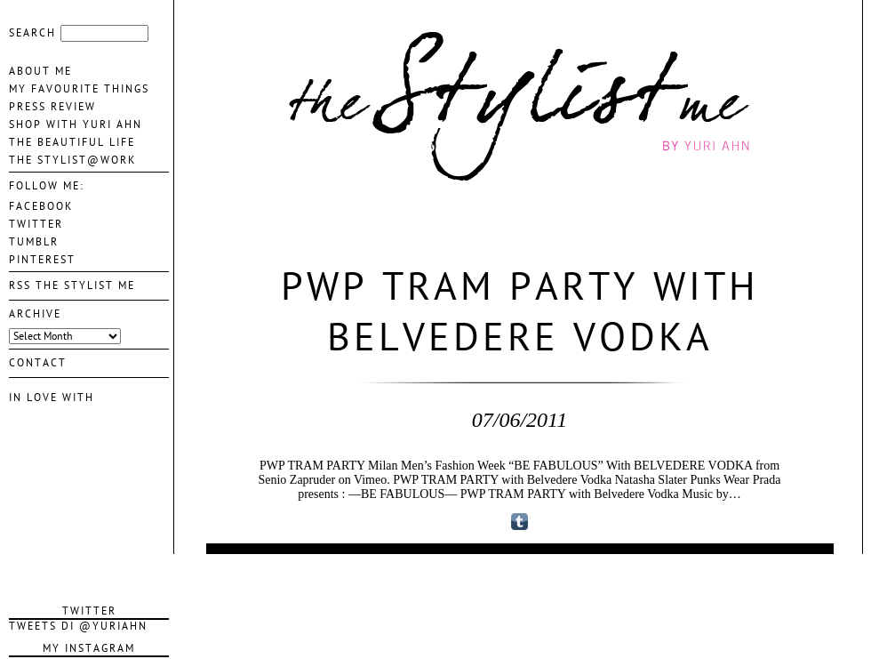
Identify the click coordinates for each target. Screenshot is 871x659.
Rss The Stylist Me (72, 285)
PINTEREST (42, 259)
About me (40, 71)
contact (38, 363)
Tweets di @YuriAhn (78, 626)
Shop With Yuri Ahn (75, 124)
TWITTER (36, 224)
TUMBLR (34, 242)
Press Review (52, 106)
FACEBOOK (41, 206)
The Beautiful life (72, 142)
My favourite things (79, 89)
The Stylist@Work (72, 160)
